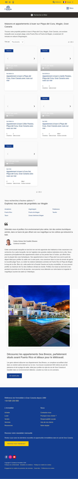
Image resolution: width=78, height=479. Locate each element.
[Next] (34, 58)
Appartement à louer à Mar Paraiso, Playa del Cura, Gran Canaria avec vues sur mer (20, 126)
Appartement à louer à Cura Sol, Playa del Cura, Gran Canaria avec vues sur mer (19, 174)
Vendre (7, 419)
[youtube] (14, 457)
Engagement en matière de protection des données (19, 468)
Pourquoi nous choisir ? (49, 416)
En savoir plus (14, 376)
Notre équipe (45, 425)
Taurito (55, 212)
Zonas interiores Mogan (36, 215)
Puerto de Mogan (34, 212)
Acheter (7, 412)
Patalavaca (56, 209)
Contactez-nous (46, 412)
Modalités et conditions (26, 465)
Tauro (6, 215)
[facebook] (6, 457)
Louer (6, 416)
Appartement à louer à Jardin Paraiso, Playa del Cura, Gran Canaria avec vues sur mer (56, 78)
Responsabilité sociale (48, 419)
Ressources (9, 425)
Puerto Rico (8, 212)
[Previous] (7, 58)
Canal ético (37, 468)
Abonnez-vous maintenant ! (16, 444)
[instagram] (10, 457)
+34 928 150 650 (12, 401)
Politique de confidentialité (12, 465)
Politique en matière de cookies (42, 465)
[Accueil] (8, 8)
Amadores (8, 209)
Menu (69, 8)
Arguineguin (32, 209)
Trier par (7, 41)
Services (7, 422)
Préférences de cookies (47, 468)
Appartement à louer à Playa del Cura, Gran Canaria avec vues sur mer (19, 78)
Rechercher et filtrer (39, 15)
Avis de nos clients (47, 422)
